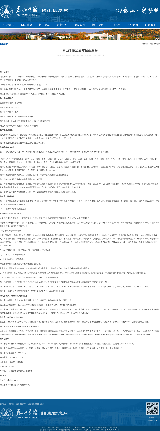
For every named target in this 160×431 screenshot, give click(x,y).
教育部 (11, 404)
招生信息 (44, 24)
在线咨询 (132, 24)
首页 (151, 44)
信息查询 (79, 24)
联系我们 (150, 24)
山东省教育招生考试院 (36, 404)
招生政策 (97, 24)
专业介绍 (62, 24)
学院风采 (115, 24)
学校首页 (8, 24)
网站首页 (26, 24)
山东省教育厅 (21, 404)
